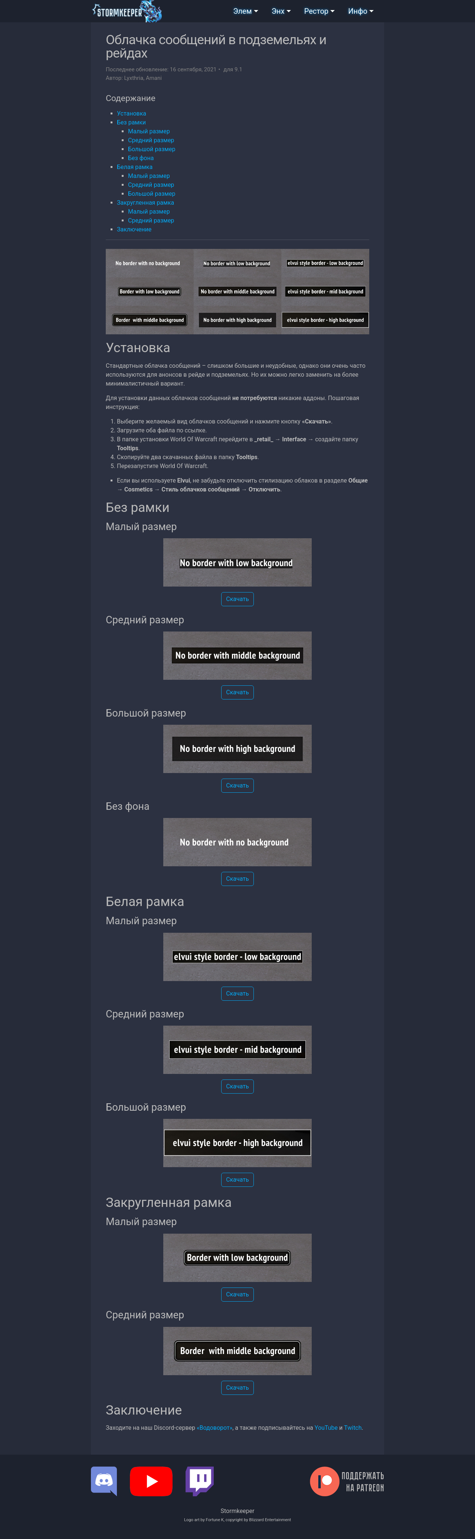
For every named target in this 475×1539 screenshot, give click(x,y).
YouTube (326, 1427)
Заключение (134, 229)
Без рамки (131, 122)
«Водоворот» (214, 1427)
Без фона (141, 158)
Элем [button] (242, 11)
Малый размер (149, 131)
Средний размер (151, 140)
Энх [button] (278, 11)
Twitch (352, 1427)
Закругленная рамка (145, 202)
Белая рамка (135, 167)
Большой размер (151, 149)
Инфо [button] (357, 11)
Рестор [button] (316, 11)
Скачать (237, 599)
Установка (131, 113)
